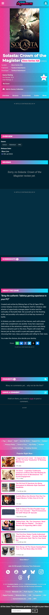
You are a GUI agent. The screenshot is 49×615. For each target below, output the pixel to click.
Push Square (28, 592)
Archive (41, 445)
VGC (44, 595)
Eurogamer (37, 595)
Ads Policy (32, 445)
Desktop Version (31, 448)
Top (4, 441)
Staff (16, 441)
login (32, 398)
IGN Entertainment (31, 584)
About (10, 441)
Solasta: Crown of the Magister (24, 58)
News (45, 96)
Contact (44, 441)
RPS (35, 599)
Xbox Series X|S (17, 65)
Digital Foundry (8, 595)
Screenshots (26, 96)
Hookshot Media (13, 584)
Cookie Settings (17, 448)
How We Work (25, 441)
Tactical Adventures (18, 68)
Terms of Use (22, 445)
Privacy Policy (10, 445)
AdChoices (14, 586)
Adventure (12, 145)
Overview (5, 96)
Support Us (36, 441)
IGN (29, 595)
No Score (6, 84)
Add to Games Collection (12, 89)
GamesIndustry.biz (19, 599)
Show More (24, 560)
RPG (19, 145)
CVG (29, 599)
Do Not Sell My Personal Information (30, 586)
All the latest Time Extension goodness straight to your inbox (24, 607)
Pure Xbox (38, 592)
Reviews (15, 96)
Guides (36, 96)
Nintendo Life (17, 592)
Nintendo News (21, 595)
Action (4, 145)
